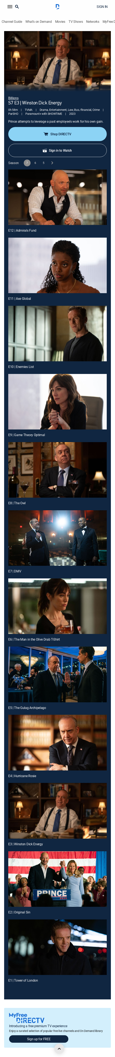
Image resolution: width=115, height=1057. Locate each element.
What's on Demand (38, 21)
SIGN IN (102, 6)
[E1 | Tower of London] (57, 947)
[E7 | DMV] (57, 538)
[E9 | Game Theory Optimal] (57, 401)
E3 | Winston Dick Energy (25, 844)
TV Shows (76, 21)
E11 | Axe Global (19, 298)
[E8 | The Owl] (57, 470)
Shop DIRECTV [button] (57, 134)
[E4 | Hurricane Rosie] (57, 742)
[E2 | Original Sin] (57, 879)
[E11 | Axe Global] (57, 265)
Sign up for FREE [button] (39, 1039)
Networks (92, 21)
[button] (9, 6)
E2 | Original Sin (19, 912)
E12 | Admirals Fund (22, 230)
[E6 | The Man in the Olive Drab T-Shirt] (57, 606)
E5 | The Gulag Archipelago (27, 707)
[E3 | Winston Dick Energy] (57, 810)
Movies (60, 21)
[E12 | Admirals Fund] (57, 197)
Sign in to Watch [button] (57, 150)
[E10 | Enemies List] (57, 333)
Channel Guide (12, 21)
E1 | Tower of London (23, 980)
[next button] (52, 163)
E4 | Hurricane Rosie (22, 776)
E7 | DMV (14, 571)
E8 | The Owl (17, 503)
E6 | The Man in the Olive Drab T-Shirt (34, 639)
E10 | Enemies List (21, 366)
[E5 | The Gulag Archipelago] (57, 674)
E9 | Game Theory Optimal (26, 435)
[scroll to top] (59, 1048)
